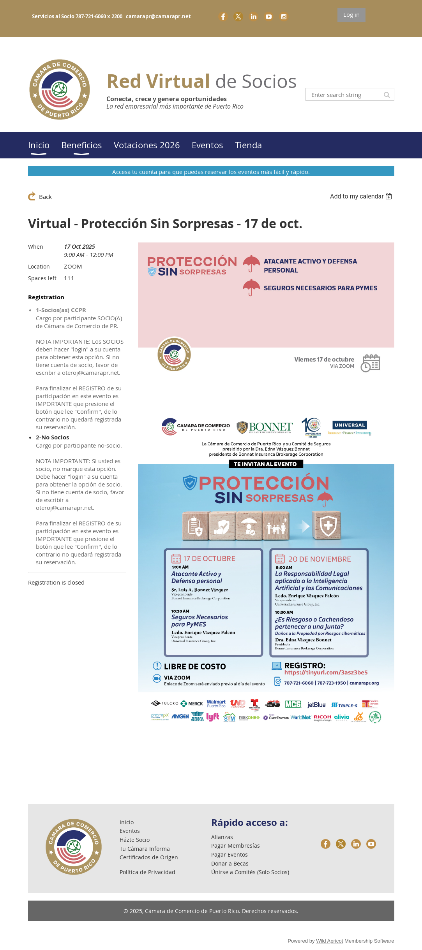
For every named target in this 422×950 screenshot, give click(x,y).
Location (39, 266)
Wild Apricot (329, 941)
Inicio (127, 822)
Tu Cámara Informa (145, 848)
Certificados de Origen (149, 857)
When (35, 246)
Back (45, 196)
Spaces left (42, 278)
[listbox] (362, 196)
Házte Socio (135, 839)
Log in (351, 14)
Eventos (130, 830)
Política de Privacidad (147, 872)
